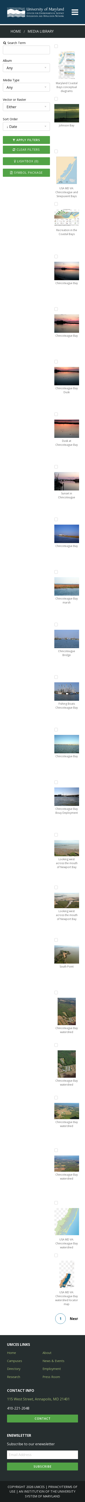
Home (16, 31)
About (46, 1353)
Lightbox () (26, 161)
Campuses (14, 1361)
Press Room (51, 1377)
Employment (51, 1369)
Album (7, 60)
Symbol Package (26, 172)
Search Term (14, 43)
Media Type (11, 80)
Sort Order (10, 119)
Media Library (41, 31)
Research (13, 1377)
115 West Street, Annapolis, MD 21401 (38, 1399)
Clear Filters (26, 149)
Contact (43, 1418)
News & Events (53, 1361)
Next (74, 1318)
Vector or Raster (14, 99)
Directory (13, 1369)
